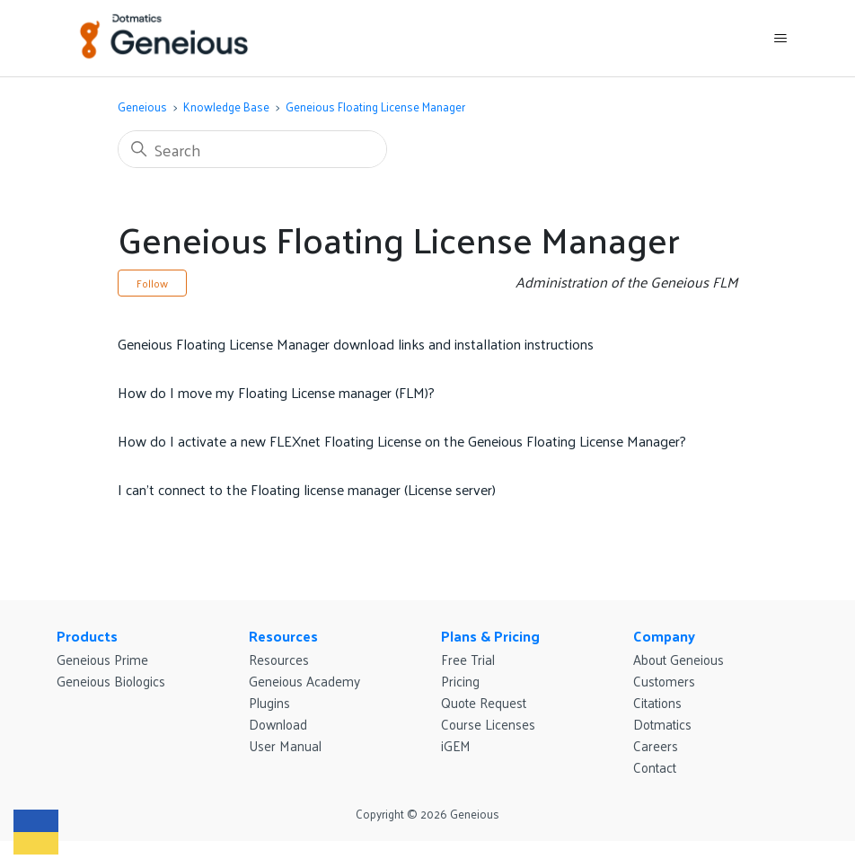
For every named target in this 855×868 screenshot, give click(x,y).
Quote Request (483, 702)
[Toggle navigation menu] (780, 38)
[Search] (252, 149)
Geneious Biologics (111, 681)
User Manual (285, 745)
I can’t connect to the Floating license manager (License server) (307, 489)
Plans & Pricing (490, 636)
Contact (654, 767)
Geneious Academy (304, 681)
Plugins (269, 702)
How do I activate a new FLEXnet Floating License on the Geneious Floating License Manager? (402, 441)
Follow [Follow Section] (152, 283)
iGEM (456, 745)
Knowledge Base (226, 106)
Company (664, 636)
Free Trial (468, 659)
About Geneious (678, 659)
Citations (657, 702)
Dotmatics (662, 724)
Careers (655, 745)
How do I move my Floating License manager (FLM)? (276, 392)
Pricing (460, 681)
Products (87, 636)
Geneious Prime (102, 659)
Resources (283, 636)
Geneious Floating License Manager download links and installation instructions (356, 344)
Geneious (142, 106)
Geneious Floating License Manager (375, 106)
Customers (664, 681)
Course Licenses (488, 724)
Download (278, 724)
